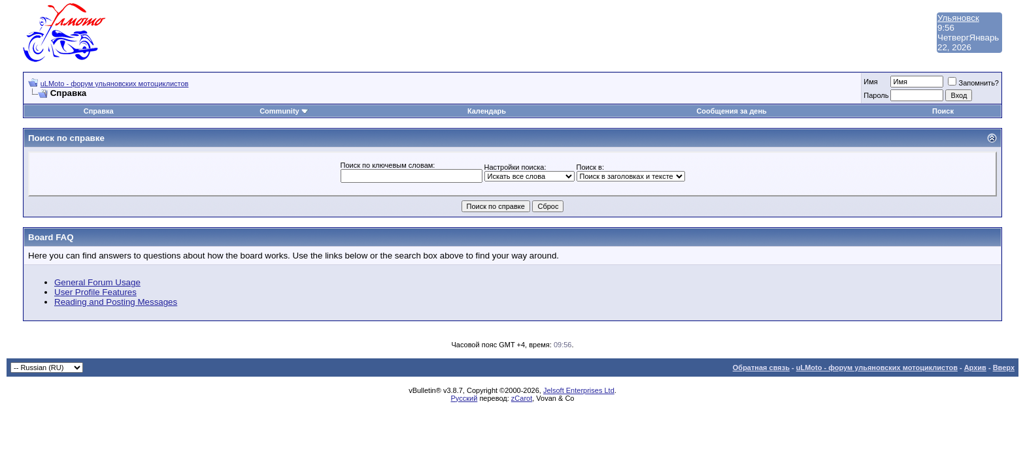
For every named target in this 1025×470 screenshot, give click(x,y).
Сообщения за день (731, 111)
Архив (975, 367)
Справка (99, 111)
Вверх (1004, 367)
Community (284, 111)
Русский (464, 398)
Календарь (486, 111)
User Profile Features (95, 292)
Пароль (876, 95)
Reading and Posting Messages (115, 302)
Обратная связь (761, 367)
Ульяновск (958, 18)
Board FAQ (51, 237)
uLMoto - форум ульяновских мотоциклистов (115, 83)
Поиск (943, 111)
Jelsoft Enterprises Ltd (578, 390)
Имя (870, 82)
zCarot (521, 398)
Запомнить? (973, 83)
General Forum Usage (97, 282)
